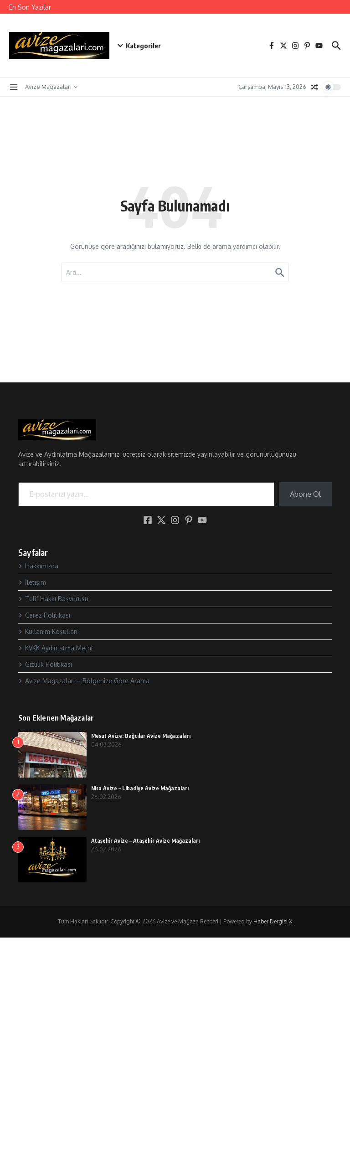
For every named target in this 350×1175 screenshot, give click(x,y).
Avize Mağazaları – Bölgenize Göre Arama (83, 681)
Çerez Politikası (44, 615)
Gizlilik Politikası (45, 664)
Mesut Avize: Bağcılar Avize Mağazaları (140, 735)
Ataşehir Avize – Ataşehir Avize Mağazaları (145, 840)
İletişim (32, 582)
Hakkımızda (38, 566)
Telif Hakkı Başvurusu (53, 599)
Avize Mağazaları (51, 86)
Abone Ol (305, 494)
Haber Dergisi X (272, 921)
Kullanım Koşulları (47, 631)
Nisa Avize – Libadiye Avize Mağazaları (140, 788)
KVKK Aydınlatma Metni (55, 648)
